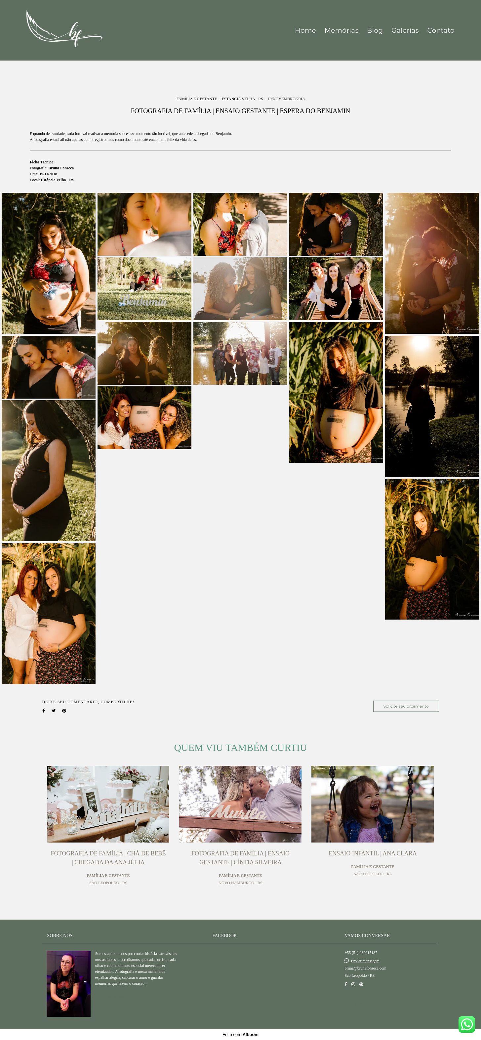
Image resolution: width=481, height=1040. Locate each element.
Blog (375, 30)
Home (305, 30)
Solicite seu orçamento (406, 706)
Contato (441, 30)
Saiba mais (116, 996)
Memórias (342, 30)
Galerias (405, 30)
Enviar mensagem (365, 961)
